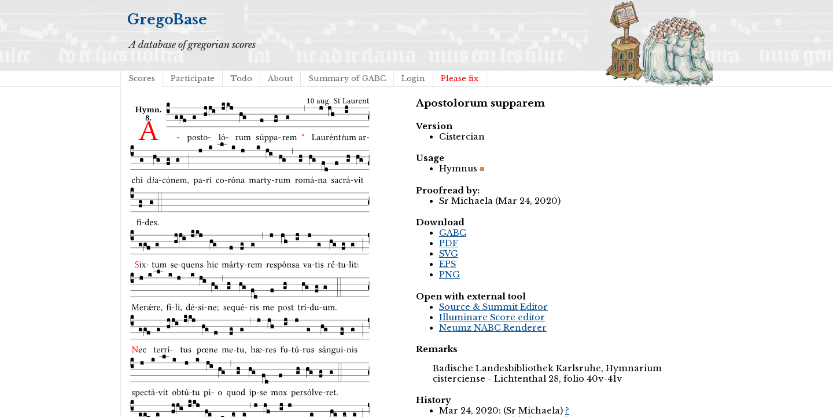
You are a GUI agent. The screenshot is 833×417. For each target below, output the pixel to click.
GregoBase (167, 19)
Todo (241, 78)
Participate (193, 78)
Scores (141, 78)
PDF (448, 243)
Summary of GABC (347, 78)
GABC (452, 233)
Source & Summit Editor (493, 307)
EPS (447, 264)
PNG (449, 274)
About (280, 78)
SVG (448, 253)
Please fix (459, 78)
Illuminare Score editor (492, 317)
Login (413, 78)
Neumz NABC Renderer (493, 328)
